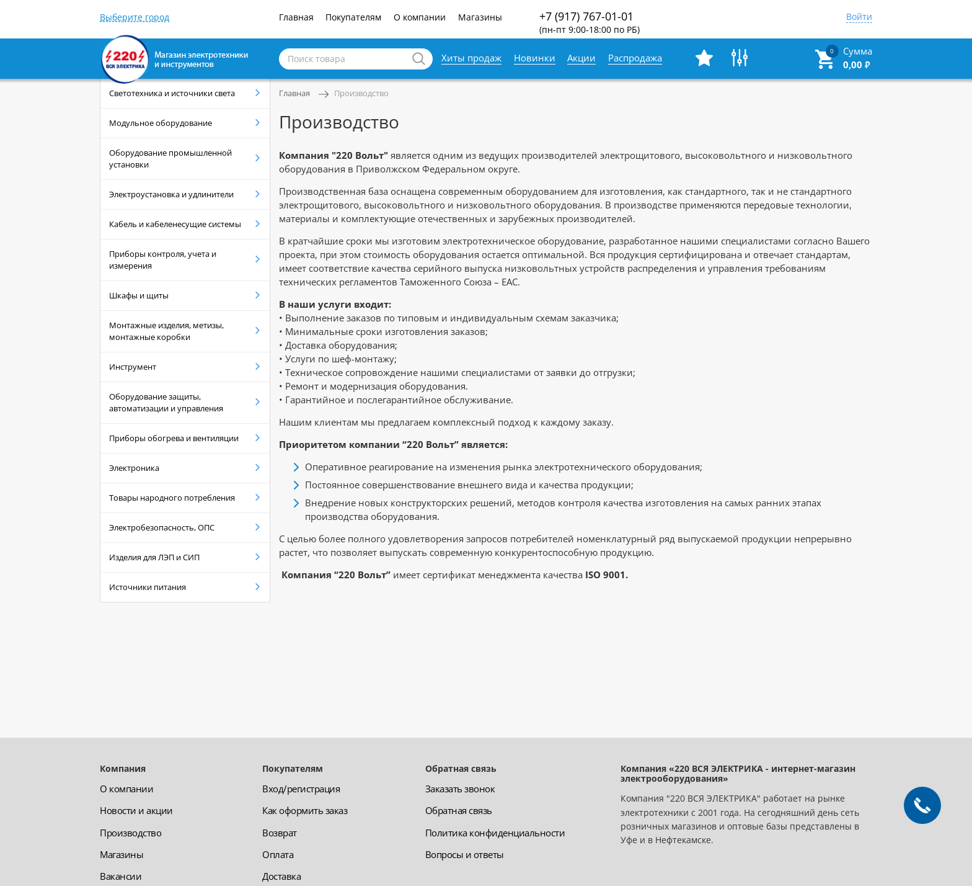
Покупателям (353, 17)
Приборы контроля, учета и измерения (162, 259)
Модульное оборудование (160, 122)
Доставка (281, 876)
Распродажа (635, 57)
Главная (296, 17)
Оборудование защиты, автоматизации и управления (166, 402)
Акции (581, 57)
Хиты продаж (471, 57)
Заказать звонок (460, 788)
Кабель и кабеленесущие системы (175, 224)
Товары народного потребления (172, 497)
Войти (859, 17)
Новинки (534, 57)
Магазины (480, 17)
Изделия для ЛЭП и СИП (154, 557)
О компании (420, 17)
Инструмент (132, 366)
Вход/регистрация (301, 788)
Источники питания (147, 587)
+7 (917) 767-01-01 (589, 22)
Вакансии (120, 876)
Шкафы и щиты (139, 295)
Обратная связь (458, 810)
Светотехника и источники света (172, 93)
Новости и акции (136, 810)
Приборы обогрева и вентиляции (174, 438)
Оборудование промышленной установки (170, 158)
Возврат (279, 832)
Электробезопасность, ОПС (161, 527)
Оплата (277, 854)
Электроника (134, 467)
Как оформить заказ (304, 810)
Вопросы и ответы (464, 854)
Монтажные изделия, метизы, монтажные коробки (166, 331)
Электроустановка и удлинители (171, 194)
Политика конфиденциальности (495, 832)
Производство (361, 93)
